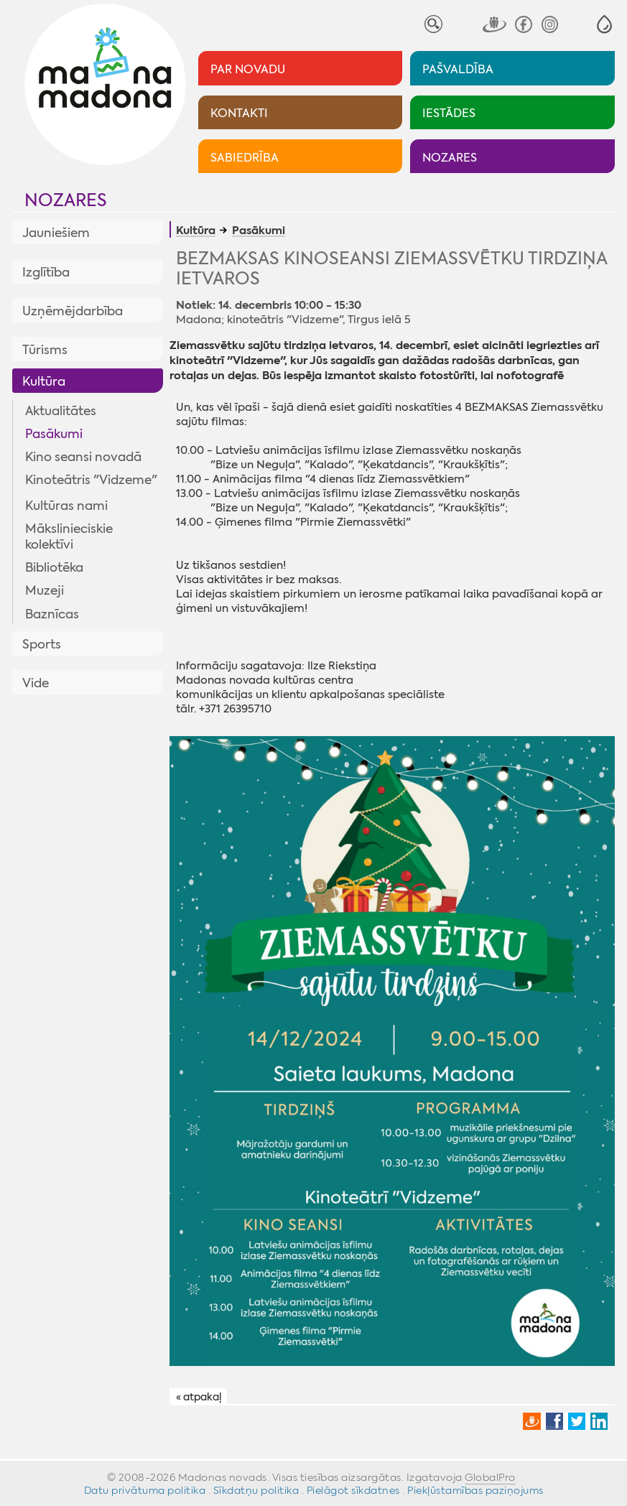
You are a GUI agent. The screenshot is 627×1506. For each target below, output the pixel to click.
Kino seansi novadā (83, 457)
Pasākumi (54, 434)
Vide (35, 683)
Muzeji (44, 590)
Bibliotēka (54, 567)
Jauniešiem (56, 233)
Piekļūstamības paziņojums (475, 1490)
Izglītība (46, 272)
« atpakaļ (198, 1396)
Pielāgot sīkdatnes (353, 1490)
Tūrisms (45, 350)
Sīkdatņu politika (256, 1490)
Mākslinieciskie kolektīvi (69, 536)
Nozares (65, 200)
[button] (604, 24)
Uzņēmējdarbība (72, 311)
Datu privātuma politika (145, 1490)
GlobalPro (490, 1477)
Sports (41, 644)
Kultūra (43, 381)
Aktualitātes (60, 411)
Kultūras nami (66, 505)
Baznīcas (52, 614)
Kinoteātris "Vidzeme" (91, 480)
